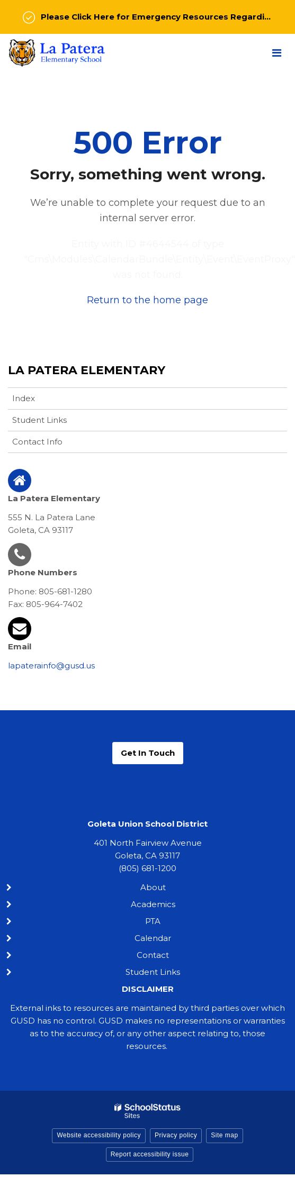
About (153, 887)
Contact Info (37, 442)
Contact (153, 955)
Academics (153, 904)
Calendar (153, 938)
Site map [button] (224, 1135)
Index (23, 398)
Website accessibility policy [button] (99, 1135)
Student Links (39, 420)
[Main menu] (276, 52)
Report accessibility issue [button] (150, 1154)
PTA (152, 921)
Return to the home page (147, 300)
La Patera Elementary (86, 370)
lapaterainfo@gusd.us (51, 665)
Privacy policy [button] (176, 1135)
